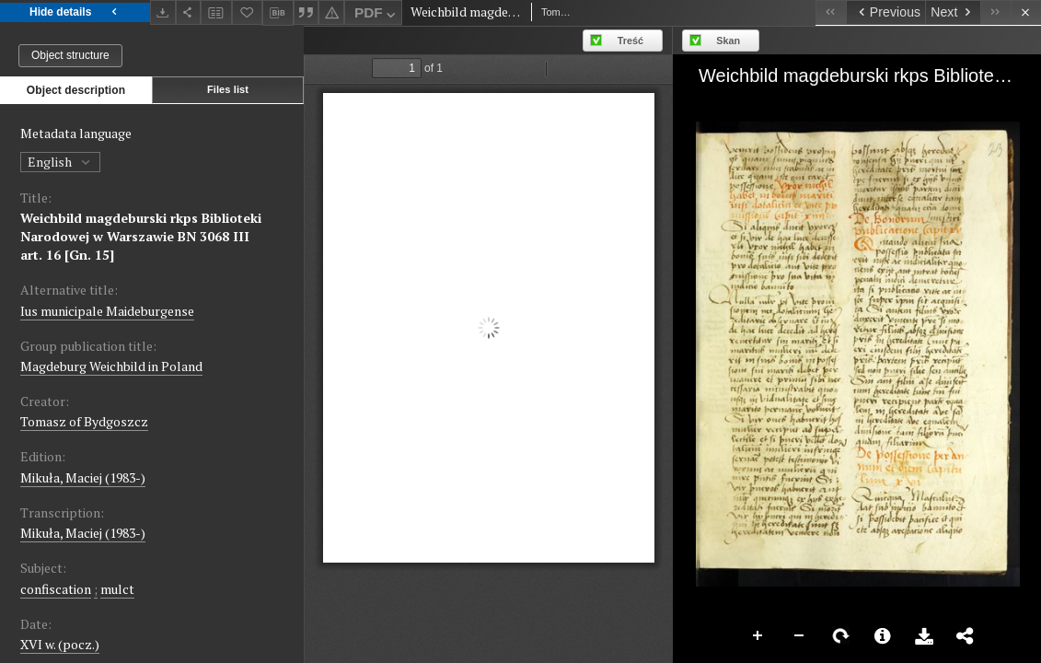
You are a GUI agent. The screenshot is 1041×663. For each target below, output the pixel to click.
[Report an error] (331, 12)
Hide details (75, 12)
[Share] (189, 12)
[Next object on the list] (952, 12)
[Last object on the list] (995, 12)
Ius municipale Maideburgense (107, 311)
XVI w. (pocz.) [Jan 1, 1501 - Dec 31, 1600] (59, 644)
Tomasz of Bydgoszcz (84, 421)
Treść (630, 40)
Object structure (70, 55)
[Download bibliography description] (278, 13)
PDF (376, 15)
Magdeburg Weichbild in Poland (111, 366)
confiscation (55, 589)
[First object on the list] (830, 12)
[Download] (163, 12)
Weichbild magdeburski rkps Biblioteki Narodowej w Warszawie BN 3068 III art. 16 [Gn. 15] (140, 236)
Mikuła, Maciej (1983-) (82, 477)
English (60, 161)
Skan (728, 40)
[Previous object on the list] (885, 12)
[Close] (1026, 12)
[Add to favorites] (247, 12)
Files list (228, 89)
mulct (117, 589)
